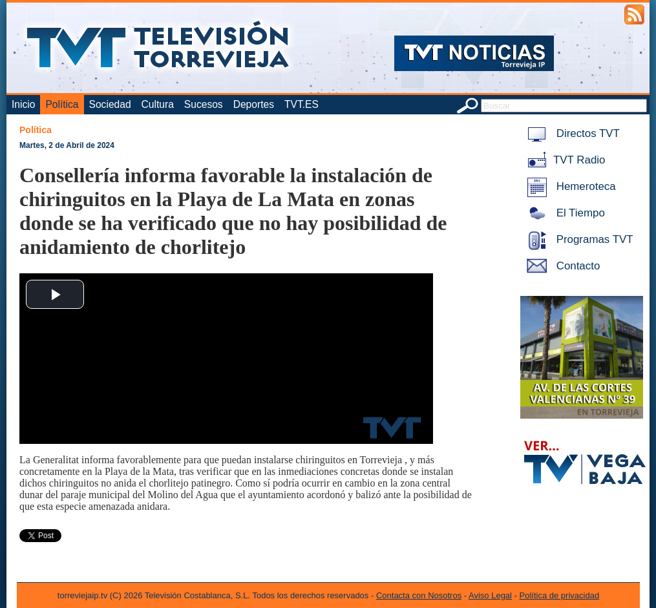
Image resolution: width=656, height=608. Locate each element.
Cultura (158, 104)
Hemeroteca (569, 186)
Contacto (561, 266)
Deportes (253, 104)
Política (61, 104)
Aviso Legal (490, 595)
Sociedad (110, 104)
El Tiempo (563, 213)
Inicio (23, 104)
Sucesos (203, 104)
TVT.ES (301, 104)
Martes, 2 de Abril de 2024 (66, 145)
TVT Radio (563, 160)
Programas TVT (577, 239)
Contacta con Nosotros (418, 595)
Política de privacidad (560, 595)
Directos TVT (571, 133)
